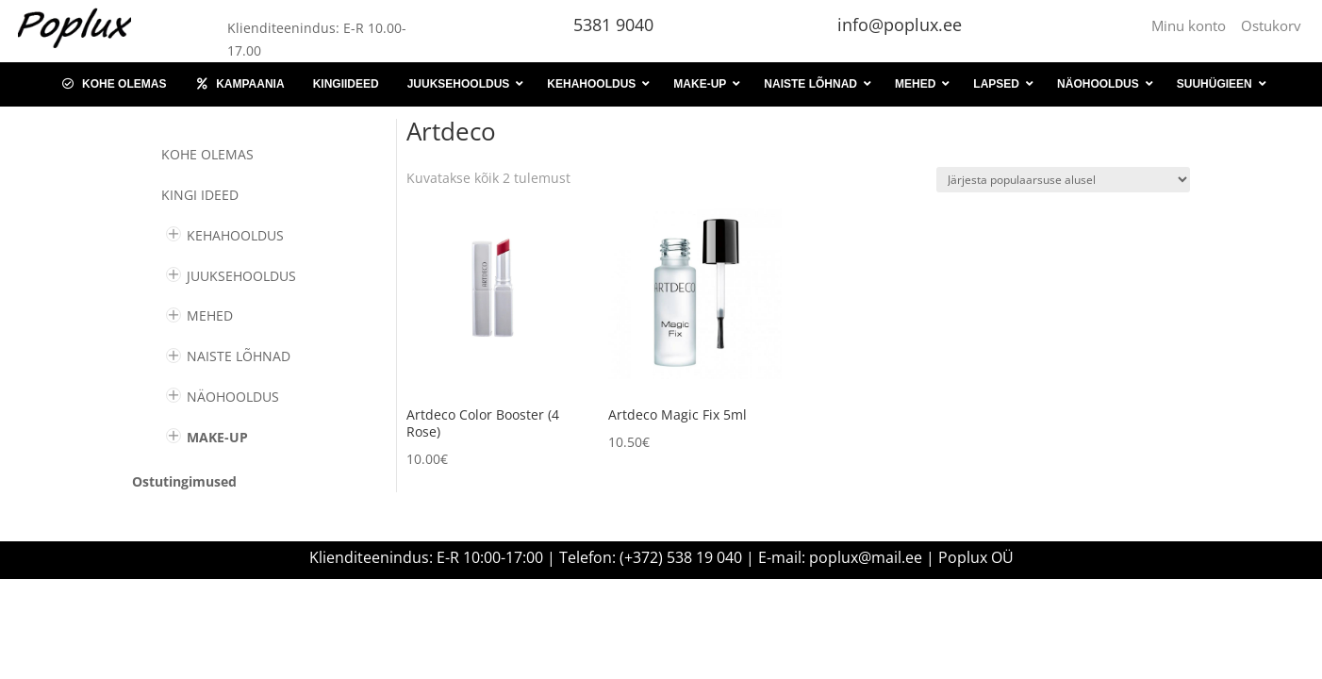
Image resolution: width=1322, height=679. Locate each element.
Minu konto (1192, 25)
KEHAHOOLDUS (235, 235)
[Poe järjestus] (1063, 179)
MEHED (210, 315)
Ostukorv (1271, 25)
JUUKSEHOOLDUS (241, 276)
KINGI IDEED (200, 195)
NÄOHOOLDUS (233, 397)
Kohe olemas (207, 154)
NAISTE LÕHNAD (238, 356)
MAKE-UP (217, 437)
